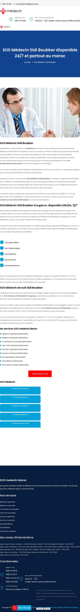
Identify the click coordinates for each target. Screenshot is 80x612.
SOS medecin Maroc (13, 480)
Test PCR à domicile (8, 513)
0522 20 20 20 (12, 578)
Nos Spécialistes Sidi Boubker (14, 357)
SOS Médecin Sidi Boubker (12, 361)
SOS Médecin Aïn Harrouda (20, 388)
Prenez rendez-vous (40, 374)
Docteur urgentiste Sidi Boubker (15, 349)
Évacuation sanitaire (8, 531)
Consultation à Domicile (9, 509)
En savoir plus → (42, 604)
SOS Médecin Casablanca (20, 406)
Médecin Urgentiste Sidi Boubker (15, 334)
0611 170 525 (20, 20)
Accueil (27, 62)
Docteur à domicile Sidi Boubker (15, 353)
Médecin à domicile (7, 505)
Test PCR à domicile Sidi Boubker (15, 345)
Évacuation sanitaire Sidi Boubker (15, 365)
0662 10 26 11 (11, 574)
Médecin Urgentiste (7, 502)
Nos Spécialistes (6, 524)
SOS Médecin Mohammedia (20, 423)
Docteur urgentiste (7, 516)
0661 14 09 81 (11, 570)
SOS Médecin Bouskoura (20, 397)
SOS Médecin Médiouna (20, 415)
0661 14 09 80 (12, 581)
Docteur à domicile (7, 520)
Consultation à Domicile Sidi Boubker (17, 341)
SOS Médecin (5, 527)
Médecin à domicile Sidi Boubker (15, 338)
